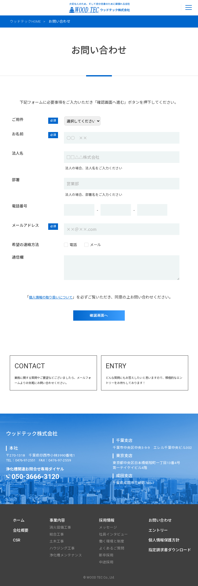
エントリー (158, 530)
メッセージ (108, 527)
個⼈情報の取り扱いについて (51, 296)
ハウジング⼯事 (62, 548)
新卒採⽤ (106, 555)
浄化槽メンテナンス (66, 555)
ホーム (18, 520)
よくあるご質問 (111, 548)
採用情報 (106, 520)
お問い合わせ (160, 520)
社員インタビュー (113, 534)
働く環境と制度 (111, 541)
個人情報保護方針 (163, 540)
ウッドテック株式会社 (31, 434)
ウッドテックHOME (25, 21)
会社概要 (20, 530)
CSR (16, 540)
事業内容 (57, 520)
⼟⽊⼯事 (57, 541)
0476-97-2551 (174, 7)
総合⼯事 (57, 534)
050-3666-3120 (35, 476)
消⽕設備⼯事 (60, 527)
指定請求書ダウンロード (169, 550)
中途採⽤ (106, 562)
